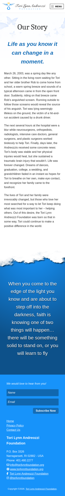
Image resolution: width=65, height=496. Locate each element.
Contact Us (13, 429)
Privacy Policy (15, 425)
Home (10, 421)
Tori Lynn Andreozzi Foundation (29, 473)
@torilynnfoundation (22, 478)
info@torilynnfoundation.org (27, 464)
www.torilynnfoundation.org (26, 469)
